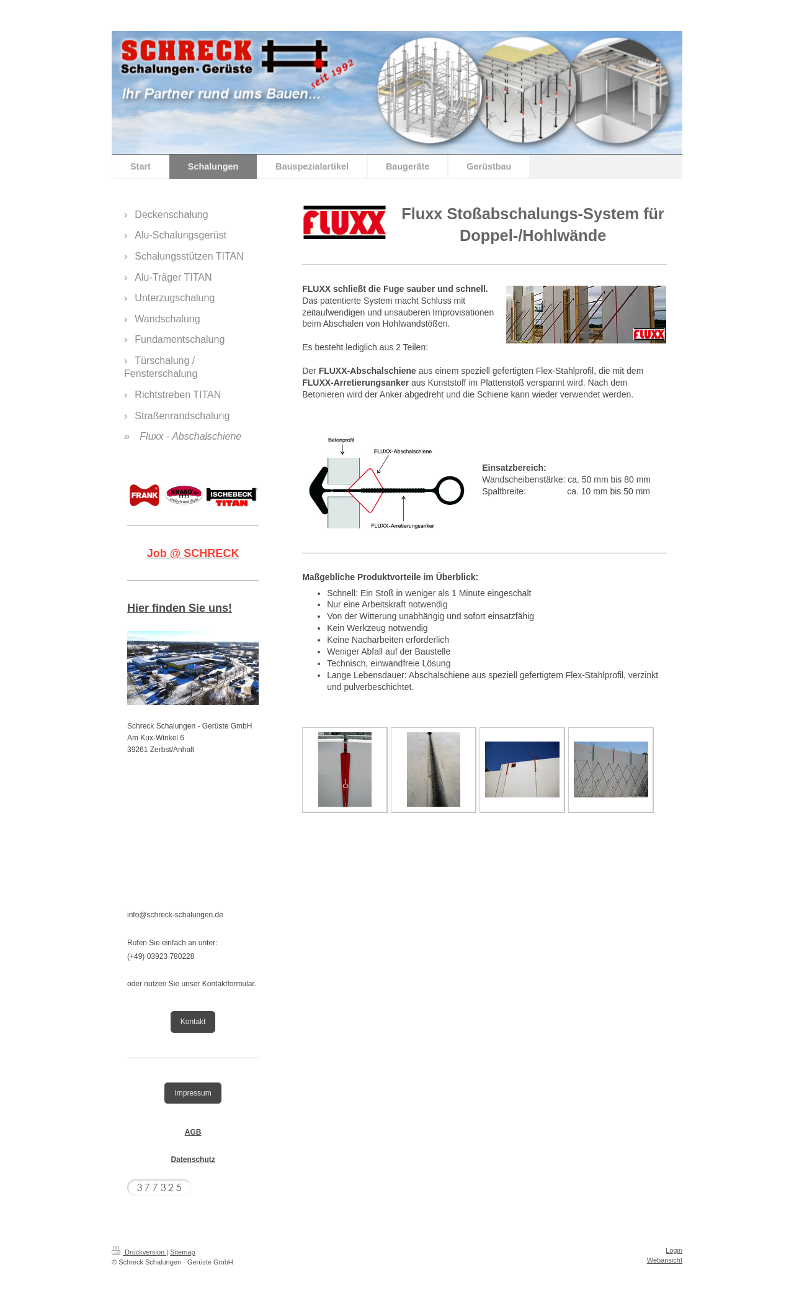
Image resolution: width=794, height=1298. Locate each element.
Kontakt (193, 1021)
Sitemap (182, 1252)
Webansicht (664, 1260)
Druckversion (139, 1252)
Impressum (192, 1093)
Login (674, 1250)
